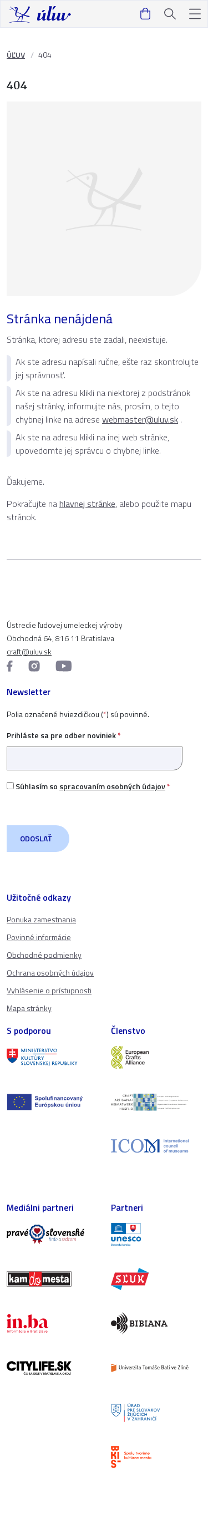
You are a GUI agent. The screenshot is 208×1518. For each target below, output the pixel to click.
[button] (195, 14)
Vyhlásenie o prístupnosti (49, 990)
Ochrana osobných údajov (50, 972)
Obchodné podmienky (44, 955)
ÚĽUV (16, 54)
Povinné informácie (39, 937)
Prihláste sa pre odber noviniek (94, 746)
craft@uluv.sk (29, 651)
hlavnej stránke (87, 503)
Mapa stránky (29, 1008)
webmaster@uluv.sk (140, 419)
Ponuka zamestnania (41, 919)
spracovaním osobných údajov (112, 786)
